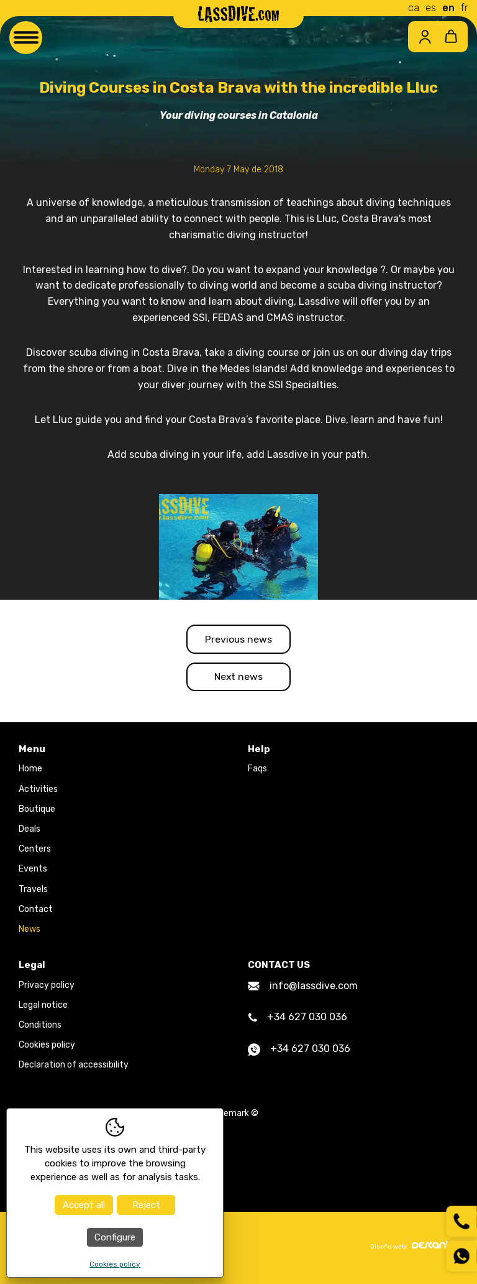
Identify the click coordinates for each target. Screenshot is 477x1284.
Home (30, 771)
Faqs (257, 771)
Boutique (37, 811)
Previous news (239, 639)
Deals (29, 831)
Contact (36, 911)
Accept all (84, 1205)
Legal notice (43, 1007)
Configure (114, 1237)
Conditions (40, 1027)
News (29, 931)
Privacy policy (47, 987)
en (448, 8)
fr (464, 8)
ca (413, 8)
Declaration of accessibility (74, 1067)
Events (33, 871)
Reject (146, 1205)
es (430, 8)
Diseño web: (414, 1248)
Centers (35, 851)
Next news (238, 678)
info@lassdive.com (303, 987)
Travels (33, 891)
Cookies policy (47, 1047)
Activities (38, 791)
